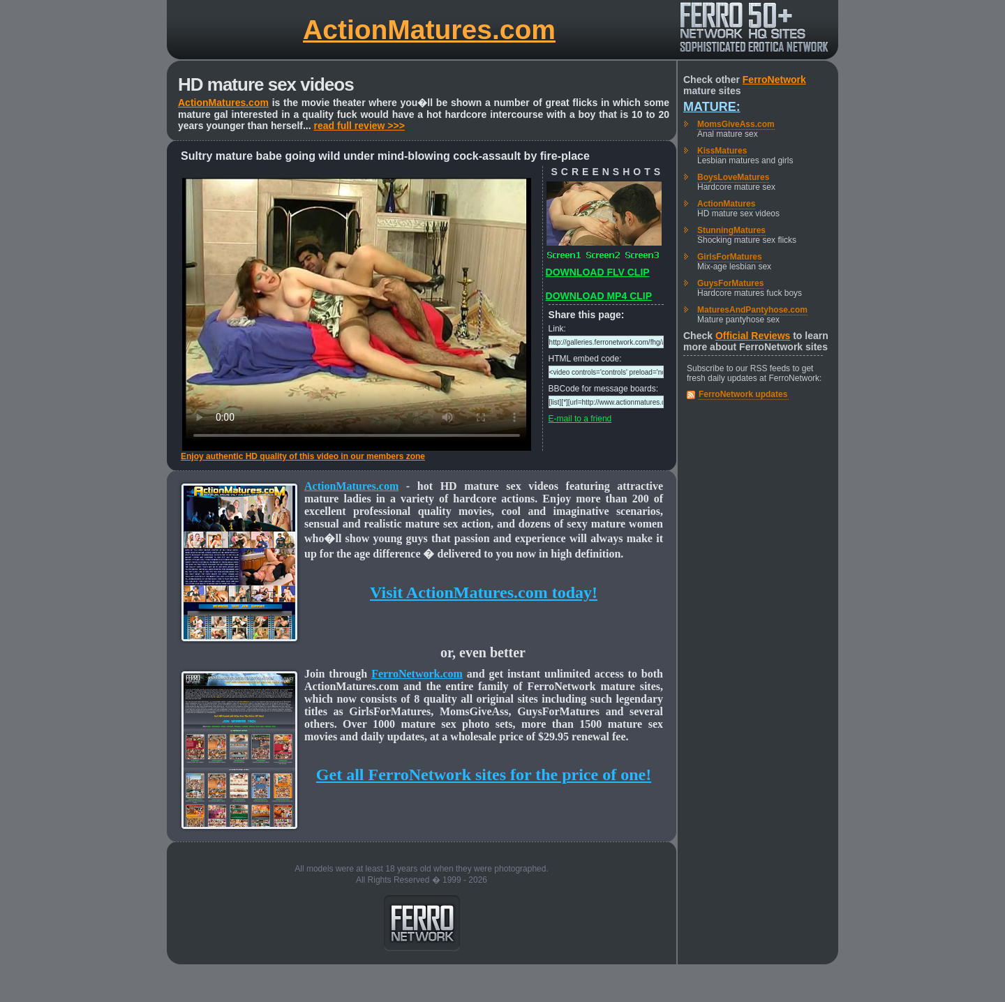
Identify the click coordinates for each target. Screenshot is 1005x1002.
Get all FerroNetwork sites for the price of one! (483, 774)
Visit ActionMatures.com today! (483, 592)
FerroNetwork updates (743, 394)
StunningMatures (731, 230)
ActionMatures (726, 204)
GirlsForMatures (729, 257)
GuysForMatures (730, 283)
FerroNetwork (774, 79)
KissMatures (722, 151)
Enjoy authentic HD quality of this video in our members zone (303, 456)
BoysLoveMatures (733, 177)
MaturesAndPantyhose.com (752, 310)
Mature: (711, 107)
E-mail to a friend (580, 419)
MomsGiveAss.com (736, 124)
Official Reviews (752, 335)
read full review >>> (359, 125)
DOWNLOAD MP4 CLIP (599, 295)
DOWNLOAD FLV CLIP (598, 272)
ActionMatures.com (429, 30)
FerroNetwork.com (417, 674)
